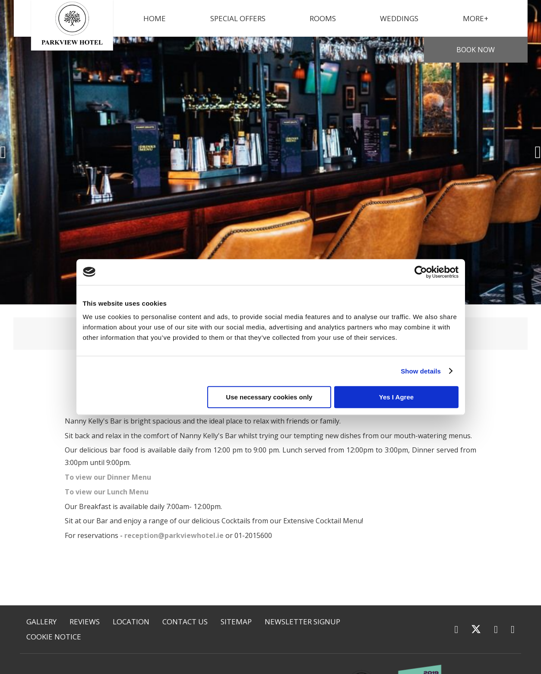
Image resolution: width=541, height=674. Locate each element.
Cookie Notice (53, 637)
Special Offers (238, 18)
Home (154, 18)
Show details (421, 371)
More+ (475, 18)
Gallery (41, 622)
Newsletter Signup (302, 622)
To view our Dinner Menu (108, 477)
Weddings (399, 18)
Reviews (85, 622)
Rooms (323, 18)
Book (475, 49)
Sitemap (236, 622)
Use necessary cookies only (269, 397)
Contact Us (185, 622)
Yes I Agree (396, 397)
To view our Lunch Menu (107, 492)
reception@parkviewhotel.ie (174, 535)
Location (131, 622)
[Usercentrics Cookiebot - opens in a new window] (421, 272)
